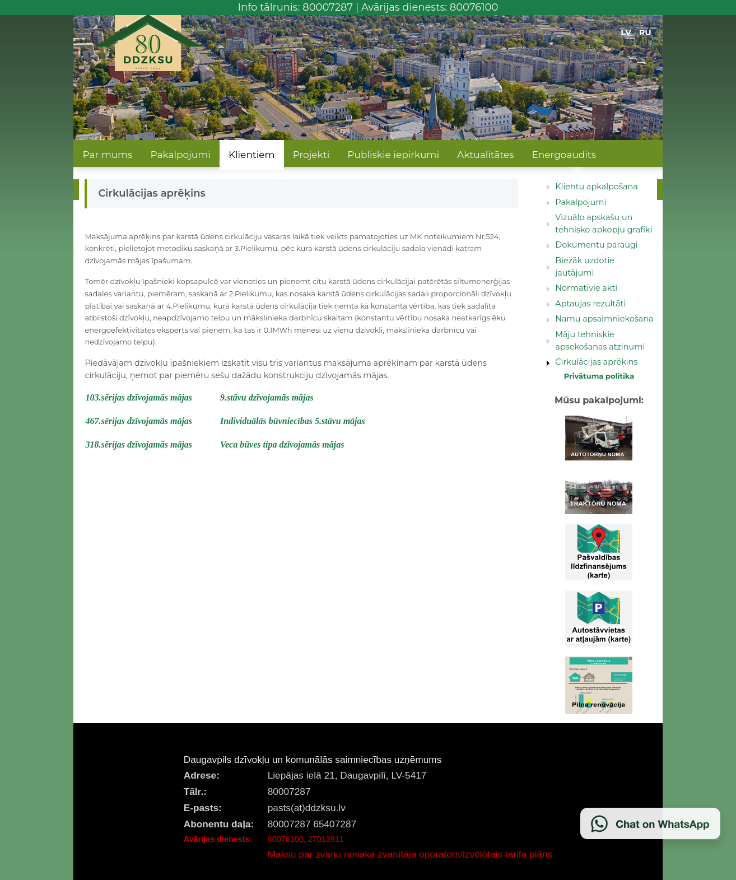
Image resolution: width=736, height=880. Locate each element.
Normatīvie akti (586, 288)
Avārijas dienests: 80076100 (430, 7)
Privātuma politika (599, 375)
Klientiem (252, 154)
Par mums (107, 154)
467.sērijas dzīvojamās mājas (138, 421)
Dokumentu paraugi (596, 245)
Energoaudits (564, 154)
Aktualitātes (485, 154)
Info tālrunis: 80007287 (295, 7)
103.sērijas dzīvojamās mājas (138, 397)
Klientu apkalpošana (596, 186)
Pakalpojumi (180, 154)
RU (645, 32)
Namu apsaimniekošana (604, 319)
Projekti (311, 154)
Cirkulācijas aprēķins (596, 362)
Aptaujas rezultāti (590, 304)
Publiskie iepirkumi (393, 154)
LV (626, 32)
